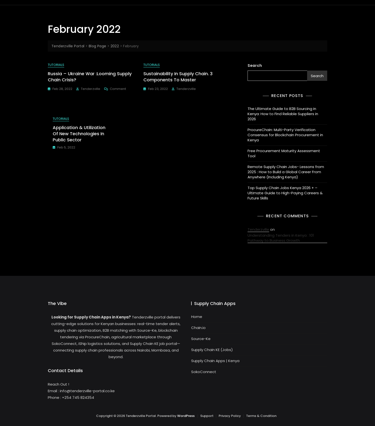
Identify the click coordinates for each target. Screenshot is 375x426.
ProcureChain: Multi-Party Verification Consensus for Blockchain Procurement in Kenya (285, 135)
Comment (118, 88)
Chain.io (198, 327)
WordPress (186, 416)
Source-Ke (201, 338)
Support (206, 416)
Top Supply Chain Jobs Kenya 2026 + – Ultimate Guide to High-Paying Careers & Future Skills (285, 193)
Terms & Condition (261, 416)
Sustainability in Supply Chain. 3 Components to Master (177, 77)
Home (196, 316)
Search (255, 65)
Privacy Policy (230, 416)
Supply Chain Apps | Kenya (215, 360)
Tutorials (56, 64)
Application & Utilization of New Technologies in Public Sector (79, 133)
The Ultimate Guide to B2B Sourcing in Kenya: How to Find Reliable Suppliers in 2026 (283, 114)
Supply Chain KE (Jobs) (212, 349)
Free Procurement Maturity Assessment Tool (284, 153)
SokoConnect (203, 371)
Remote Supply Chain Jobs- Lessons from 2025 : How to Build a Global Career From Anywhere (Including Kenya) (286, 172)
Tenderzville (90, 88)
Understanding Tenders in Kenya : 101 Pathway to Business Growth (281, 238)
